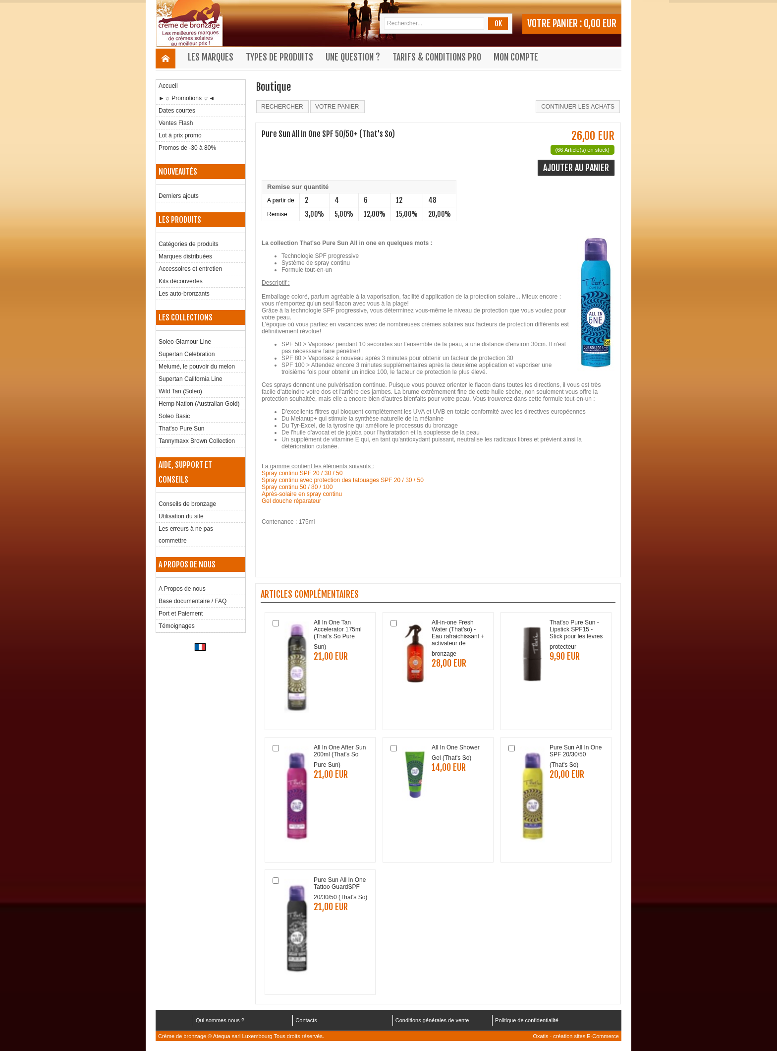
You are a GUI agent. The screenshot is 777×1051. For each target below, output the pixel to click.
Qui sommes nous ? (220, 1020)
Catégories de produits (189, 244)
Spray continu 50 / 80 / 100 (297, 487)
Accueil (168, 85)
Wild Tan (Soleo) (180, 391)
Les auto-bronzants (184, 293)
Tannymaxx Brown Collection (197, 440)
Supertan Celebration (187, 354)
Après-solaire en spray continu (302, 494)
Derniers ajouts (179, 195)
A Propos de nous (182, 588)
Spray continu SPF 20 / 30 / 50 (302, 473)
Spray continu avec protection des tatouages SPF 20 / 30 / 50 (343, 480)
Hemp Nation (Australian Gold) (199, 403)
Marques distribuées (185, 256)
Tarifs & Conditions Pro (436, 57)
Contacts (306, 1020)
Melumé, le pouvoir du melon (197, 366)
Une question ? (353, 57)
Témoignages (177, 625)
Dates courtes (177, 110)
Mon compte (516, 57)
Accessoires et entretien (190, 268)
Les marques (210, 57)
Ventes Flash (176, 123)
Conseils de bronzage (187, 503)
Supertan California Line (190, 378)
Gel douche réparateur (291, 500)
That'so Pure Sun (181, 428)
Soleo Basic (174, 416)
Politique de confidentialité (526, 1020)
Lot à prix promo (180, 135)
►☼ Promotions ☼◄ (187, 98)
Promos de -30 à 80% (187, 147)
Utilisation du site (181, 516)
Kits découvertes (181, 281)
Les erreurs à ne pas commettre (186, 534)
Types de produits (279, 57)
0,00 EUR (600, 23)
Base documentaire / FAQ (192, 601)
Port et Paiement (181, 613)
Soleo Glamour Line (185, 341)
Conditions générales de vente (432, 1020)
